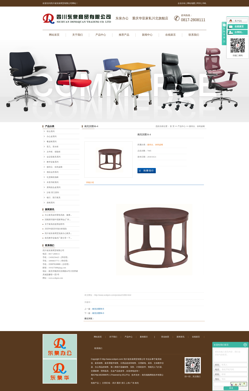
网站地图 (191, 3)
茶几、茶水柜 (52, 146)
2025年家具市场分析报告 (56, 229)
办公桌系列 (52, 136)
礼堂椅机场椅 (52, 177)
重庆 (119, 383)
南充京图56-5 (98, 309)
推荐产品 (124, 34)
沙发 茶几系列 (53, 192)
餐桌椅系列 (52, 141)
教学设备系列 (52, 162)
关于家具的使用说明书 (54, 224)
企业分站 (182, 3)
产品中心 (101, 34)
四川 (114, 383)
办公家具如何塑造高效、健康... (58, 215)
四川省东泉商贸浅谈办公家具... (58, 233)
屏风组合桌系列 (53, 187)
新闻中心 (147, 34)
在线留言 (170, 34)
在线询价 (146, 170)
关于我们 (77, 34)
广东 (132, 383)
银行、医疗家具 (53, 197)
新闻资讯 (180, 337)
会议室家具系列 (53, 157)
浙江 (123, 383)
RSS (199, 3)
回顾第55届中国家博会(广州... (58, 219)
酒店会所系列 (52, 172)
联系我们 (194, 34)
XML (204, 3)
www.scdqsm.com (55, 278)
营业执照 (165, 337)
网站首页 (54, 34)
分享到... (239, 32)
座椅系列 (51, 202)
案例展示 (144, 337)
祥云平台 (126, 375)
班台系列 (51, 131)
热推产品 (95, 383)
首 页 (172, 126)
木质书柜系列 (52, 182)
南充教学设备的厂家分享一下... (58, 238)
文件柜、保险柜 (53, 152)
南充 (137, 383)
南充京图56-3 (98, 313)
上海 (128, 383)
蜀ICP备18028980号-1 (101, 375)
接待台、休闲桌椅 (54, 167)
